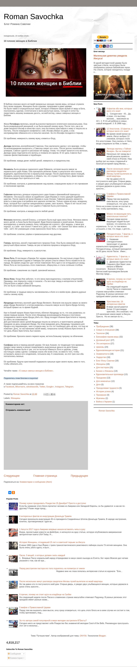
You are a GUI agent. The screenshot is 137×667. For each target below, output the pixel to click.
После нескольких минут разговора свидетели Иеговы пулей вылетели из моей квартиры (61, 581)
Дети (98, 384)
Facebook (9, 387)
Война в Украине (104, 402)
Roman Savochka (33, 16)
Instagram (59, 387)
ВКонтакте (20, 387)
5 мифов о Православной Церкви (34, 607)
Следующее (11, 475)
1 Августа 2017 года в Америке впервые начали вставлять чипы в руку (52, 529)
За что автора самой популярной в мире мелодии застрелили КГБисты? (53, 620)
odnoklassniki (32, 387)
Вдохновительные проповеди (110, 374)
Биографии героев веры (107, 337)
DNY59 (83, 636)
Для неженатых (103, 381)
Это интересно (103, 343)
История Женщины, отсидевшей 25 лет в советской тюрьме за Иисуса (52, 542)
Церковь (100, 347)
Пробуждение (102, 326)
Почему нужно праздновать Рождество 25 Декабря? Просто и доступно (52, 503)
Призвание (101, 395)
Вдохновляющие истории (108, 350)
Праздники (101, 378)
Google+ (50, 387)
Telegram (69, 387)
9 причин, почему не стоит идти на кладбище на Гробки (119, 281)
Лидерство (101, 357)
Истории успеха (103, 391)
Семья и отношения (105, 330)
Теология (100, 333)
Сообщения (14, 654)
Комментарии (15, 658)
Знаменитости (102, 354)
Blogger (102, 636)
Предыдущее (79, 475)
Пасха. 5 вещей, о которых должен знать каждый (42, 555)
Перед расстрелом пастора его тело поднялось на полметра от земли (52, 568)
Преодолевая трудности (107, 388)
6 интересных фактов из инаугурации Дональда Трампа (45, 516)
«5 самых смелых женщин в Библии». (36, 371)
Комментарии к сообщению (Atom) (36, 482)
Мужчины (100, 398)
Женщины (15, 398)
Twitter (42, 387)
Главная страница (45, 475)
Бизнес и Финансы (104, 371)
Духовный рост (103, 340)
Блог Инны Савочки (105, 361)
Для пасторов (102, 367)
